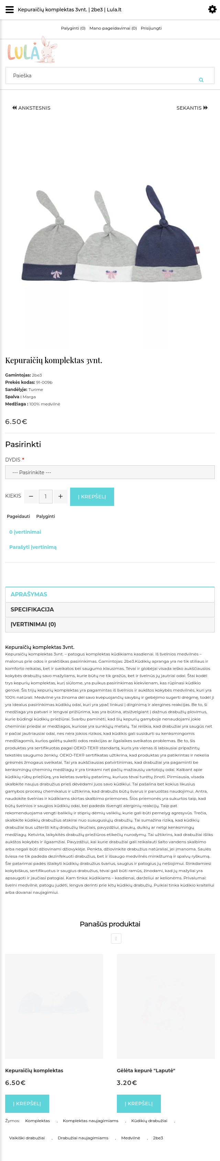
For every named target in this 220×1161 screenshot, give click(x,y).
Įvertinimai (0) (33, 624)
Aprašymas (29, 594)
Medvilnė (130, 1137)
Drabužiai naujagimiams (83, 1137)
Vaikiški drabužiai (27, 1137)
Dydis (12, 460)
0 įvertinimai (25, 532)
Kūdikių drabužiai (149, 1120)
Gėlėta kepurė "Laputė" (146, 1070)
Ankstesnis (31, 108)
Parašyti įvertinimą (33, 547)
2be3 (158, 1137)
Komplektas (37, 1120)
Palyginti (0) (73, 28)
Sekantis (192, 108)
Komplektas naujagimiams (91, 1120)
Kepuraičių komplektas (34, 1070)
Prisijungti (151, 28)
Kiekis (13, 496)
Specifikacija (32, 609)
